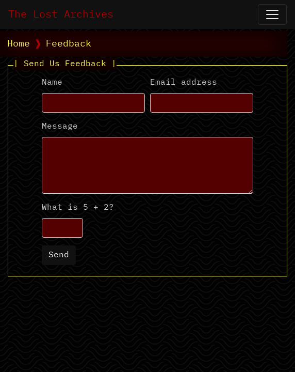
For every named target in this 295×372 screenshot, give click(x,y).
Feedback (68, 44)
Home (18, 44)
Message (60, 126)
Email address (183, 83)
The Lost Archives (60, 14)
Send (58, 255)
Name (52, 83)
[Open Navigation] (272, 14)
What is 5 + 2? (78, 208)
